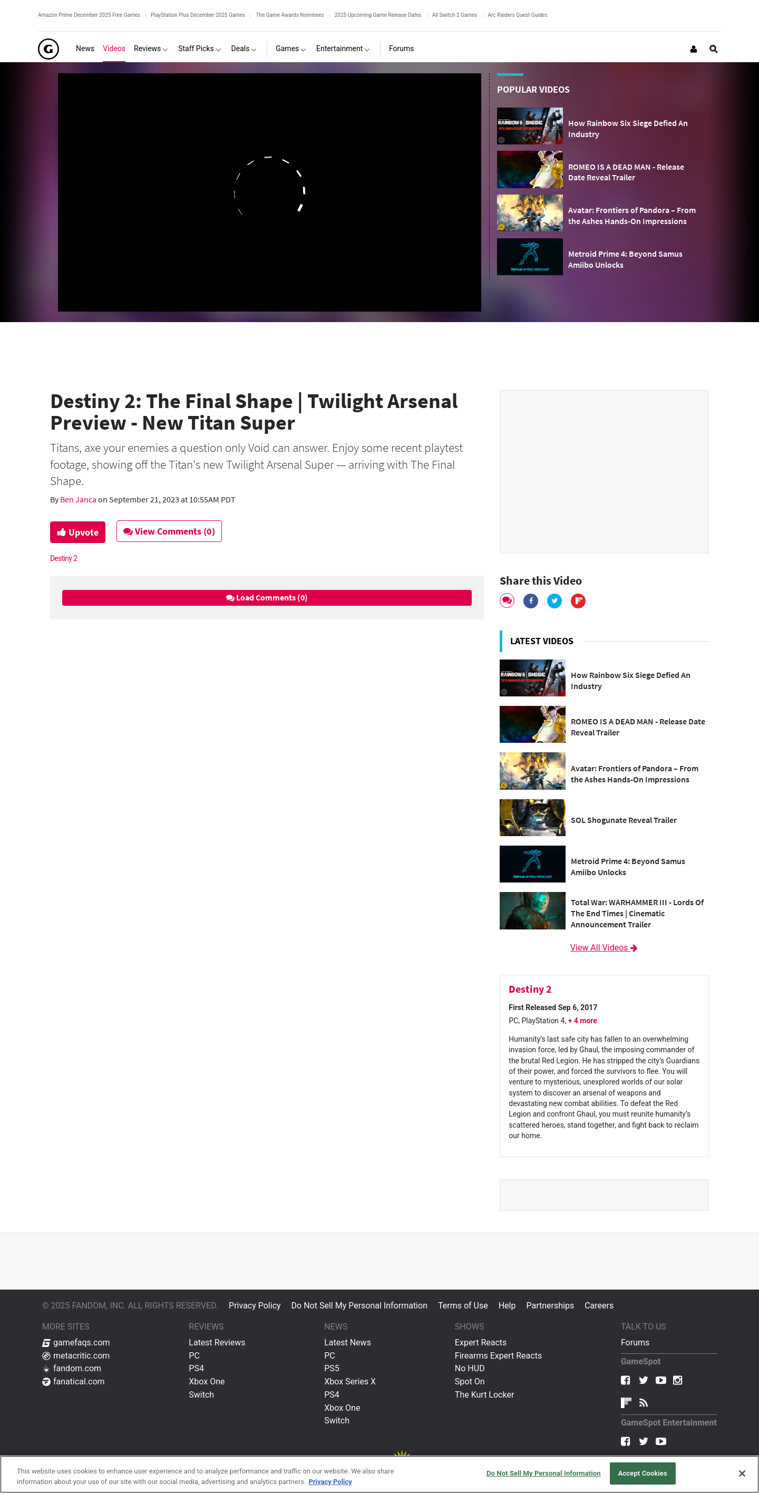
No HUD (470, 1368)
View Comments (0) (169, 531)
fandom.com (71, 1368)
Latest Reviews (217, 1342)
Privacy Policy (255, 1306)
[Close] (742, 1473)
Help (507, 1306)
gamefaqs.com (76, 1342)
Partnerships (550, 1306)
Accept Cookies (642, 1473)
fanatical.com (73, 1381)
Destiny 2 (63, 558)
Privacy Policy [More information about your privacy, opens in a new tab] (330, 1482)
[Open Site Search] (713, 49)
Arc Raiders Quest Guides (518, 15)
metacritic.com (76, 1356)
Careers (599, 1306)
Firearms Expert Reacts (498, 1356)
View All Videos (604, 948)
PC (194, 1356)
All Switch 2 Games (455, 15)
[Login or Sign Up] (693, 49)
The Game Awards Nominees (290, 15)
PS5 (331, 1368)
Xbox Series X (350, 1381)
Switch (201, 1395)
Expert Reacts (481, 1342)
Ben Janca (79, 499)
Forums (635, 1342)
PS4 (196, 1368)
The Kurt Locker (484, 1395)
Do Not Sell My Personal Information (359, 1306)
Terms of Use (463, 1306)
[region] (379, 1474)
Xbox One (207, 1381)
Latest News (347, 1342)
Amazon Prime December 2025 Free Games (89, 15)
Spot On (470, 1381)
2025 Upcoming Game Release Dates (378, 15)
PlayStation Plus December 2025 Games (198, 15)
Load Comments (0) (267, 597)
